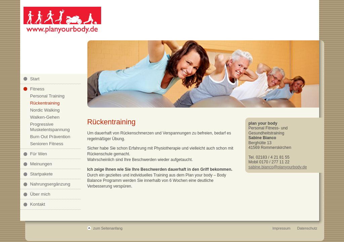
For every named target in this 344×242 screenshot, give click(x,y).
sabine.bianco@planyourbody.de (278, 167)
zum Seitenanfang (108, 228)
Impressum (281, 228)
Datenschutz (307, 228)
